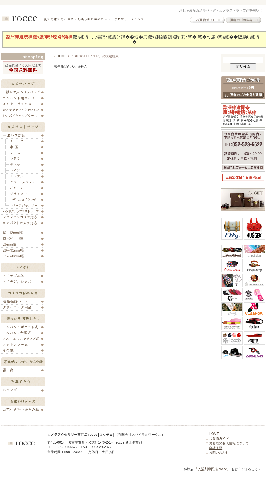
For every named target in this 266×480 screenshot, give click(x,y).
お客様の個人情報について (229, 443)
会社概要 (215, 448)
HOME (62, 56)
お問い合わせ (219, 452)
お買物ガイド (219, 438)
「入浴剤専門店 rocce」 (212, 469)
